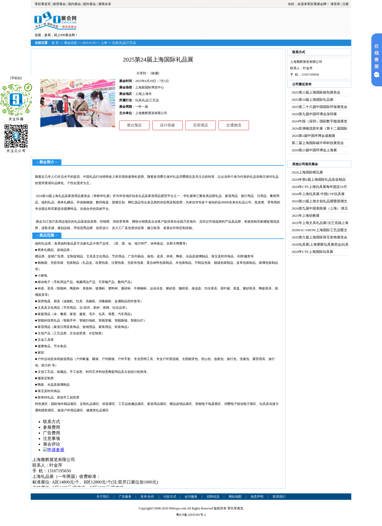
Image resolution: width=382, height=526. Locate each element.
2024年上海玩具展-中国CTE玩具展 (318, 194)
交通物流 (233, 125)
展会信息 (70, 43)
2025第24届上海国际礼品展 (312, 100)
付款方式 (169, 496)
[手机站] (16, 78)
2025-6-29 (88, 43)
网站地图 (235, 496)
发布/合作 (147, 496)
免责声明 (257, 496)
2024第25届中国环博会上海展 (314, 150)
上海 (104, 43)
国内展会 (74, 4)
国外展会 (89, 4)
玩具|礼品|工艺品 (124, 43)
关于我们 (102, 496)
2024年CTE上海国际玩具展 (312, 252)
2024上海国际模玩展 (307, 172)
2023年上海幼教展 (305, 216)
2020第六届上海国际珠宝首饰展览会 (319, 237)
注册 (345, 4)
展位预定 (134, 125)
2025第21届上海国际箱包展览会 (316, 92)
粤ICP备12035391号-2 (191, 515)
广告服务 (125, 496)
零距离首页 (43, 4)
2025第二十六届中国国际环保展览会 (319, 107)
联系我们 (279, 496)
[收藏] (155, 73)
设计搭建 (167, 125)
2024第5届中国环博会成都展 (313, 136)
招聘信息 (213, 496)
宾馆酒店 (200, 125)
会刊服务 (191, 496)
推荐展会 (59, 4)
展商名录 (104, 4)
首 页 (55, 43)
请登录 (335, 4)
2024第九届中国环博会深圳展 (314, 114)
